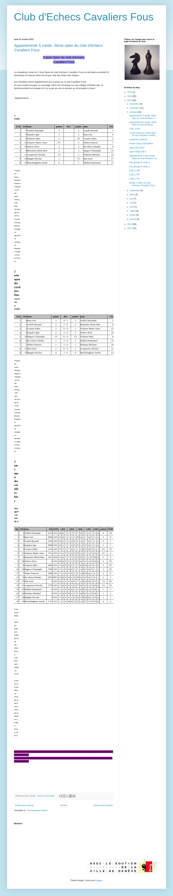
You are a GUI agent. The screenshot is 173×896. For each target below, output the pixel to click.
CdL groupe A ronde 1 (139, 166)
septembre (135, 190)
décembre (135, 104)
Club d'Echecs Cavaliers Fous (83, 17)
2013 (130, 100)
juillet (132, 194)
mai (132, 203)
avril (132, 207)
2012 (130, 224)
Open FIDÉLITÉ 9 (137, 152)
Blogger (98, 880)
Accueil (63, 805)
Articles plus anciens (103, 805)
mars (132, 211)
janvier (133, 219)
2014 (130, 96)
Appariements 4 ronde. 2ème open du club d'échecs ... (142, 123)
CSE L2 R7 (134, 179)
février (133, 215)
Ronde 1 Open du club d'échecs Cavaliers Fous (142, 184)
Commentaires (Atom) (37, 810)
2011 (130, 228)
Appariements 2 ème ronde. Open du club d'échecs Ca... (143, 157)
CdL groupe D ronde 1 (139, 162)
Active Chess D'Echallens (141, 143)
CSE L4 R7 (134, 174)
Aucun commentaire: (46, 796)
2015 (130, 92)
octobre (133, 112)
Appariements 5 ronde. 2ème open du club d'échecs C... (143, 116)
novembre (135, 108)
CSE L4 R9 (134, 129)
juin (132, 199)
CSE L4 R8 (134, 170)
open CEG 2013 (136, 148)
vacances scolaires (138, 139)
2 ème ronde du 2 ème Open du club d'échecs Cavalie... (143, 134)
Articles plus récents (24, 805)
